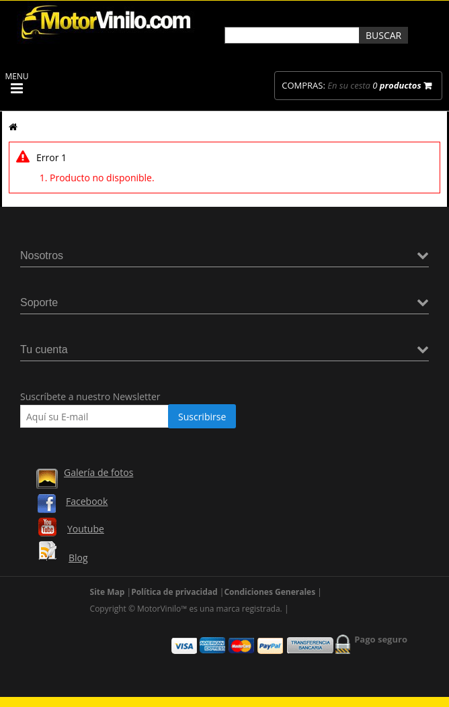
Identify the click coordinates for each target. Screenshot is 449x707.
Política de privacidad (174, 592)
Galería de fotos (98, 472)
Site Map (107, 592)
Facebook (87, 501)
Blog (78, 557)
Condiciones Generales (269, 592)
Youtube (85, 528)
